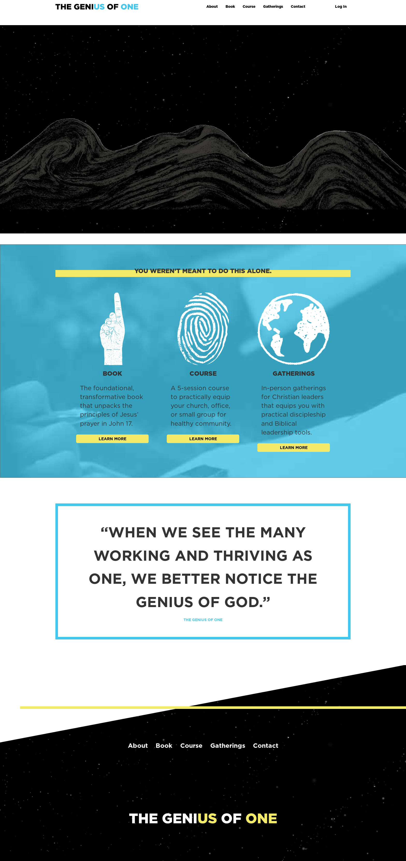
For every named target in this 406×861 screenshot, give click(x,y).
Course (249, 6)
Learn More (112, 438)
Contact (298, 6)
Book (230, 6)
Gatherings (273, 6)
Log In (341, 6)
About (212, 6)
